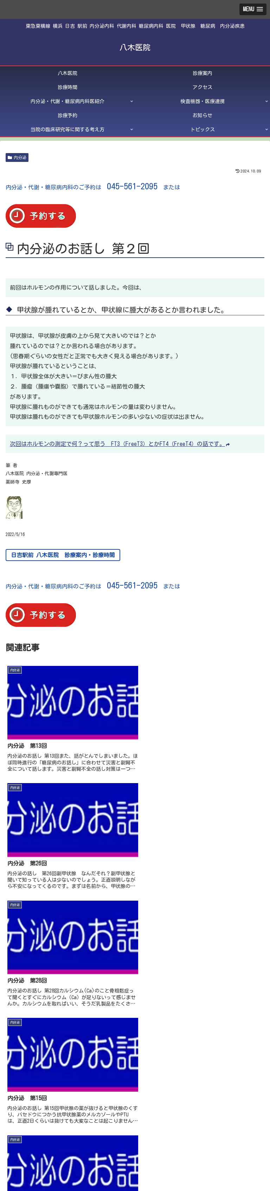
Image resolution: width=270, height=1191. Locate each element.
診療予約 (47, 1157)
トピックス (135, 1168)
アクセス (47, 1147)
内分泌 (17, 157)
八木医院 (47, 1137)
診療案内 (135, 1137)
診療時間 (223, 1137)
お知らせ (135, 1157)
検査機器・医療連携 (223, 1147)
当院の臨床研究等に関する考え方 (223, 1157)
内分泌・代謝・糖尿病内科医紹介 (135, 1147)
